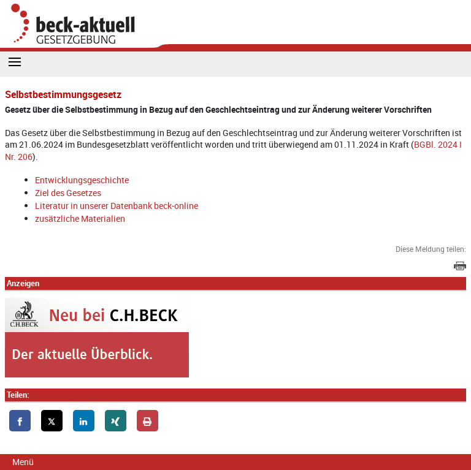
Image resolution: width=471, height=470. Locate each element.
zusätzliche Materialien (80, 218)
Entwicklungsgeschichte (82, 180)
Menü (23, 462)
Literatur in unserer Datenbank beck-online (116, 205)
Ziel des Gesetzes (68, 193)
